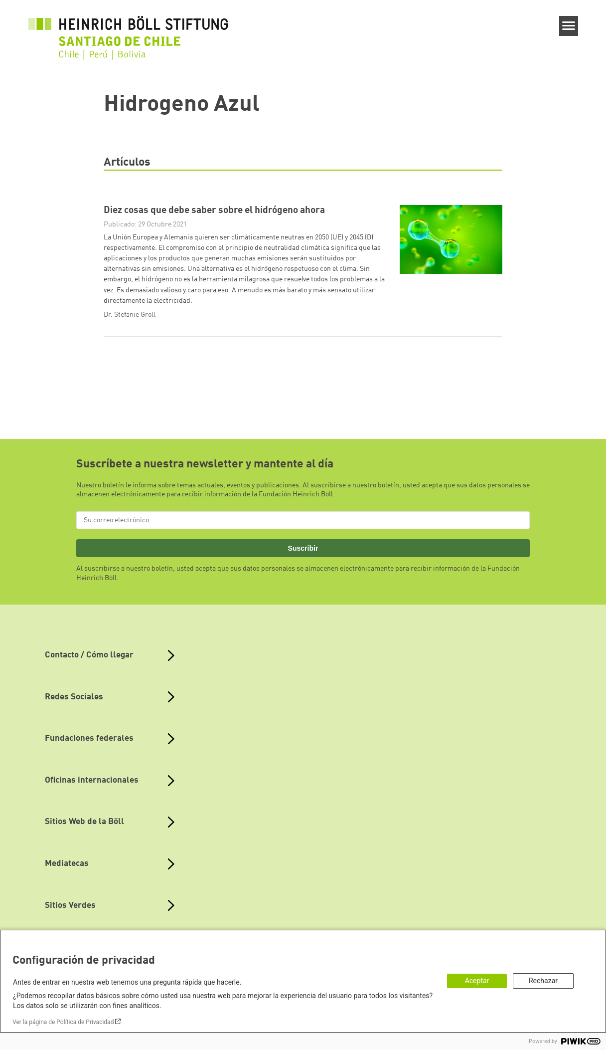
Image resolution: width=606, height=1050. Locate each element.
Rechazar (543, 981)
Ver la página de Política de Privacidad (63, 1022)
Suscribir (303, 548)
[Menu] (569, 26)
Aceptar (477, 981)
